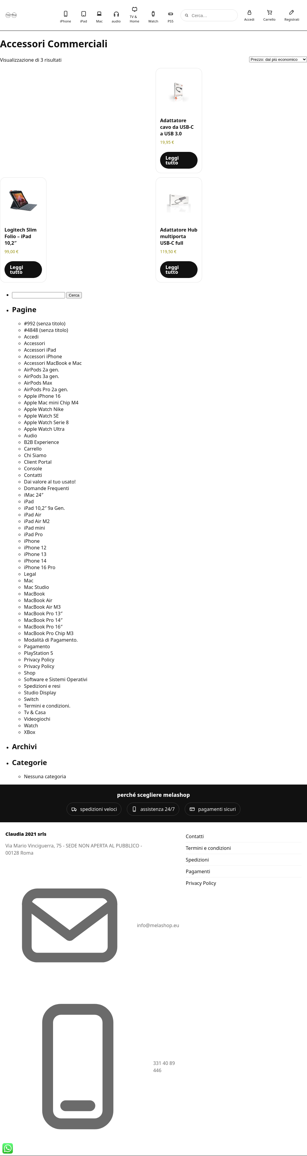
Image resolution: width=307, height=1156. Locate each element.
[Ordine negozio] (278, 59)
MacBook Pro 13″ (43, 613)
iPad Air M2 (37, 521)
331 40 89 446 (164, 1067)
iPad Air (32, 514)
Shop (29, 673)
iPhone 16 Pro (39, 567)
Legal (30, 574)
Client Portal (38, 462)
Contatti (33, 475)
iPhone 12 (35, 547)
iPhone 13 (35, 554)
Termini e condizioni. (47, 705)
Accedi (31, 336)
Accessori (34, 343)
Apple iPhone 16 (42, 396)
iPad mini (34, 528)
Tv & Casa (35, 712)
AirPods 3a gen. (41, 376)
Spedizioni (197, 859)
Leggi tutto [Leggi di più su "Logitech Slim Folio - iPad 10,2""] (16, 269)
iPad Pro (33, 534)
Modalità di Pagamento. (51, 640)
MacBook (34, 593)
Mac (28, 580)
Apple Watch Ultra (44, 429)
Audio (30, 435)
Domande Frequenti (46, 488)
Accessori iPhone (43, 356)
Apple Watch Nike (44, 409)
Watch (31, 725)
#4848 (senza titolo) (46, 330)
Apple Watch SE (41, 415)
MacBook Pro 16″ (43, 626)
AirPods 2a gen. (41, 369)
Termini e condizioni (208, 848)
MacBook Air (38, 600)
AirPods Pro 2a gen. (46, 389)
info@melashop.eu (158, 925)
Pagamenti (198, 871)
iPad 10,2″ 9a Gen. (44, 508)
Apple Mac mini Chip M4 (51, 402)
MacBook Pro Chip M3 (48, 633)
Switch (31, 699)
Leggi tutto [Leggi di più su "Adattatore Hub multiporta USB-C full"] (172, 269)
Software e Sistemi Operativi (55, 679)
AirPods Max (38, 383)
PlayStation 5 (38, 653)
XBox (29, 732)
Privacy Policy (39, 659)
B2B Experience (41, 442)
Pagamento (37, 646)
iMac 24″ (33, 495)
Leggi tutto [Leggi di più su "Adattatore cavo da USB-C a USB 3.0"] (172, 160)
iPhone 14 (35, 560)
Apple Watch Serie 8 (46, 422)
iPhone (32, 541)
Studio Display (40, 692)
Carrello (33, 448)
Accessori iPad (40, 350)
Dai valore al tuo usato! (50, 481)
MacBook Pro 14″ (43, 620)
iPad (29, 501)
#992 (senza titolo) (44, 323)
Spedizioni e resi (42, 686)
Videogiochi (37, 719)
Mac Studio (36, 587)
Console (33, 468)
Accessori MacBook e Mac (53, 363)
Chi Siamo (35, 455)
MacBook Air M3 (42, 607)
